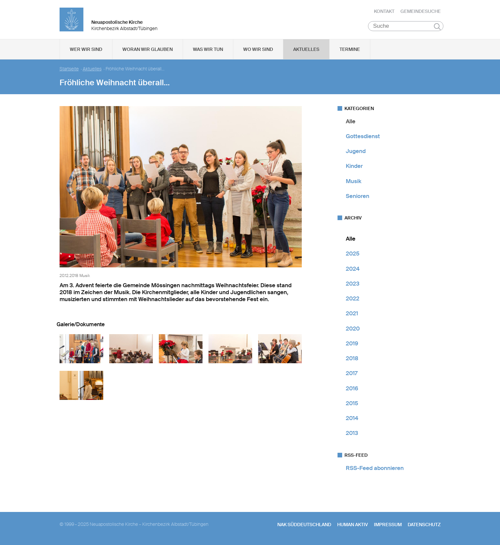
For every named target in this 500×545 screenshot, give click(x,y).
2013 (352, 434)
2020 (353, 329)
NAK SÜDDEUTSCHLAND (304, 525)
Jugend (356, 152)
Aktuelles (306, 50)
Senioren (357, 196)
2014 (352, 419)
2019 (352, 344)
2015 (352, 404)
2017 (351, 374)
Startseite (69, 69)
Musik (353, 181)
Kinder (354, 167)
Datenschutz (424, 525)
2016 (352, 389)
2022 (352, 299)
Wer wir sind (86, 50)
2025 (352, 254)
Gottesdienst (363, 136)
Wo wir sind (258, 50)
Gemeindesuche (420, 12)
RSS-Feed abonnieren (375, 468)
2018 (352, 359)
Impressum (388, 525)
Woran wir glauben (147, 50)
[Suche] (406, 27)
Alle (350, 122)
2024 (353, 269)
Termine (350, 50)
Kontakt (384, 12)
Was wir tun (208, 50)
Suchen (437, 27)
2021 (352, 314)
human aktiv (352, 525)
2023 (352, 284)
